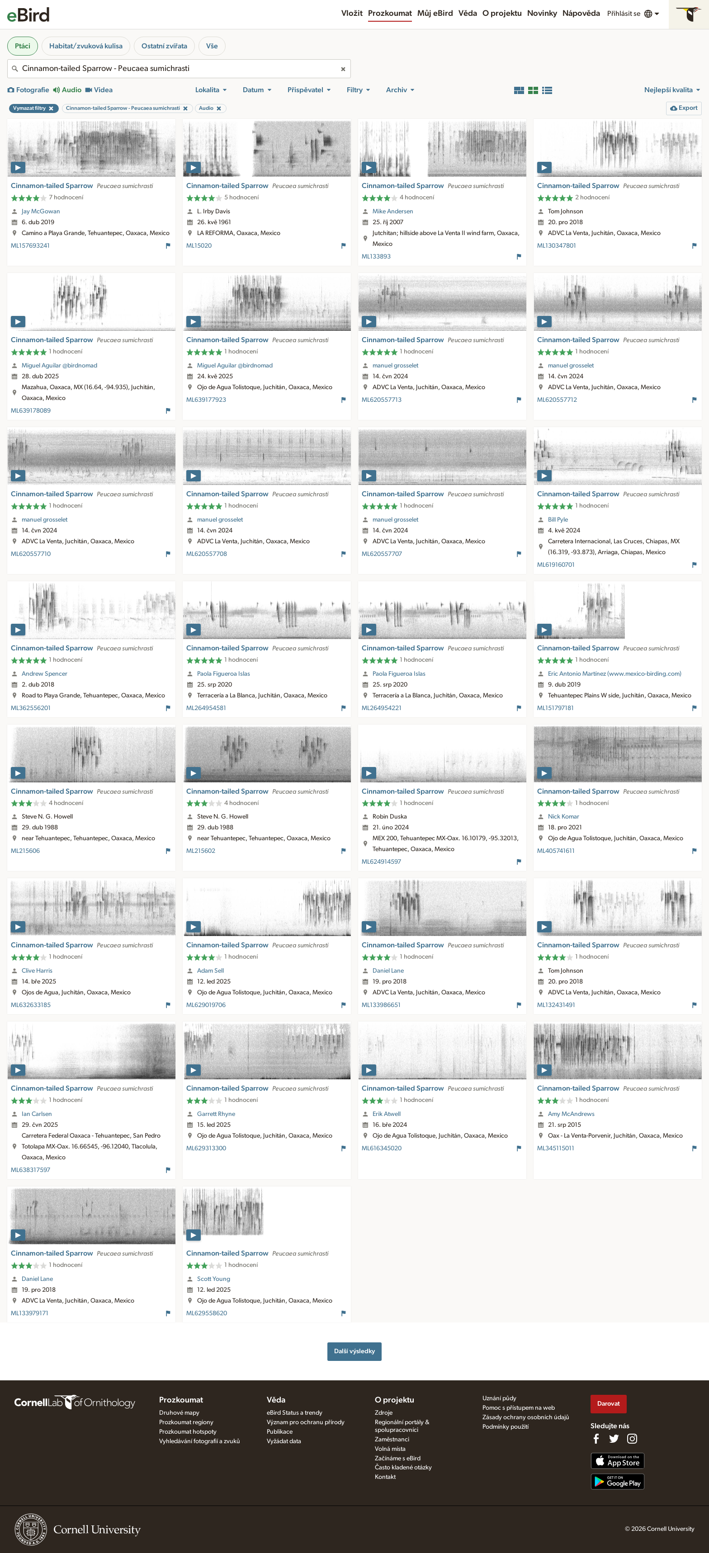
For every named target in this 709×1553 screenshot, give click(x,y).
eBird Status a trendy (294, 1413)
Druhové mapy (179, 1413)
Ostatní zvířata (164, 46)
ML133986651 (381, 1005)
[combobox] (179, 69)
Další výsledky (354, 1351)
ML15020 (199, 246)
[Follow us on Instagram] (632, 1438)
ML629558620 (206, 1313)
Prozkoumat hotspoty (188, 1432)
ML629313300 (206, 1148)
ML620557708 (206, 554)
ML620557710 (31, 554)
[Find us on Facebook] (596, 1438)
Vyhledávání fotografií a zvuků (199, 1441)
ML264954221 (382, 708)
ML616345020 (382, 1148)
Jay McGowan (41, 211)
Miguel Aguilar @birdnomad (59, 365)
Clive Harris (37, 971)
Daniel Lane (388, 971)
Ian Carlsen (37, 1114)
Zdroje (383, 1413)
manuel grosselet (395, 365)
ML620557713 (382, 400)
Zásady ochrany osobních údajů (525, 1417)
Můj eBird (435, 13)
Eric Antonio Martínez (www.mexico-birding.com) (614, 674)
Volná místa (390, 1449)
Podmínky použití (505, 1427)
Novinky (542, 13)
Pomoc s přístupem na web (518, 1408)
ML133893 (376, 257)
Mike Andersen (393, 211)
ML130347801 (556, 246)
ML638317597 (30, 1170)
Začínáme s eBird (398, 1458)
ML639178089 (31, 411)
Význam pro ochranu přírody (306, 1422)
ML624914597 (381, 862)
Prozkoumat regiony (186, 1422)
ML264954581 (206, 708)
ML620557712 (557, 400)
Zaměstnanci (392, 1439)
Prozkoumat (390, 13)
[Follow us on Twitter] (614, 1438)
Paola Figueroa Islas (223, 674)
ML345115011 (555, 1148)
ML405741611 (556, 851)
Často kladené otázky (403, 1467)
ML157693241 (30, 246)
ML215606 (25, 851)
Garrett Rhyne (216, 1114)
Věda (467, 13)
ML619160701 (556, 565)
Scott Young (213, 1279)
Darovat (608, 1403)
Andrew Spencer (44, 674)
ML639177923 (206, 400)
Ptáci (22, 46)
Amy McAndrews (571, 1114)
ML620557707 (382, 554)
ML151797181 (555, 708)
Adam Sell (210, 971)
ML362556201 (31, 708)
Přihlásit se (623, 13)
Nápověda (581, 13)
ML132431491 (556, 1005)
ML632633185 (31, 1005)
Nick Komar (563, 817)
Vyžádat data (284, 1441)
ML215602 (200, 851)
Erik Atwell (387, 1114)
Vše (212, 46)
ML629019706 (206, 1005)
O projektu (502, 13)
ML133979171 (29, 1313)
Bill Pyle (558, 520)
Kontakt (385, 1477)
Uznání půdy (499, 1398)
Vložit (352, 13)
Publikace (280, 1432)
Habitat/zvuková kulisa (86, 46)
